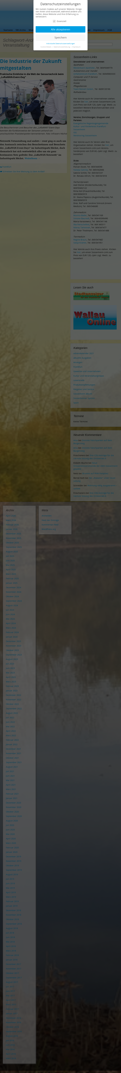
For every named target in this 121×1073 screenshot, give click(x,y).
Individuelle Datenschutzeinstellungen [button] (60, 44)
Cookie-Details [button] (46, 47)
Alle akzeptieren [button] (60, 29)
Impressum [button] (76, 47)
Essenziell (59, 21)
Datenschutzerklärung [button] (62, 47)
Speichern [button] (61, 37)
